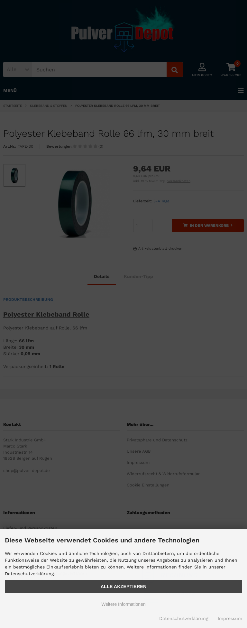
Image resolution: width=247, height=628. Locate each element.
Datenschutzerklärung (183, 618)
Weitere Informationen (123, 604)
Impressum (230, 618)
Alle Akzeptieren (124, 586)
